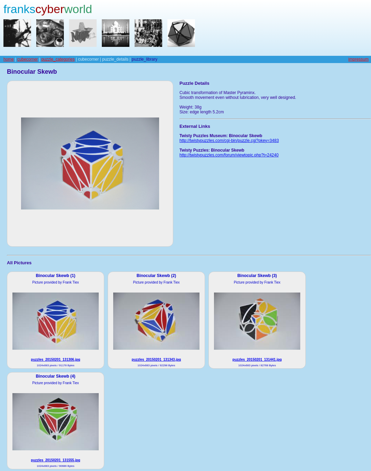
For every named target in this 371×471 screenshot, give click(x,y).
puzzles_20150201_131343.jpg (156, 359)
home (8, 59)
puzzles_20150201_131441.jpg (257, 359)
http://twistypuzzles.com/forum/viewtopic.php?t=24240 (229, 155)
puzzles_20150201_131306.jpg (55, 359)
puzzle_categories (58, 59)
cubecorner (27, 59)
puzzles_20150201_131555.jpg (55, 460)
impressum (358, 59)
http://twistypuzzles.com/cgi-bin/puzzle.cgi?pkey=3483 (229, 140)
